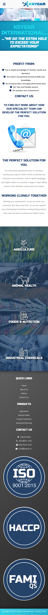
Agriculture (24, 411)
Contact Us (24, 397)
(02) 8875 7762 (24, 440)
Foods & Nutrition (24, 419)
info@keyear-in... (24, 448)
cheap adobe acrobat (24, 190)
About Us (24, 389)
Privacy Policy (40, 611)
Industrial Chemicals (24, 422)
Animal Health (24, 415)
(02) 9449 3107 (24, 444)
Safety (24, 393)
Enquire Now (24, 436)
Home (24, 385)
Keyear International (25, 611)
